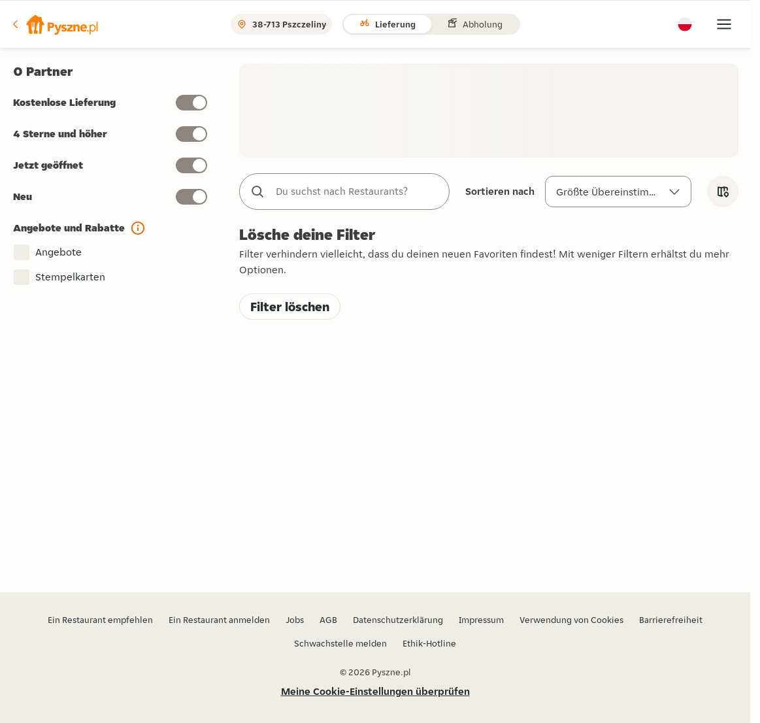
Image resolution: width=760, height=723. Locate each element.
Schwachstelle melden (340, 643)
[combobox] (357, 191)
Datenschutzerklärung (398, 620)
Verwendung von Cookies (571, 620)
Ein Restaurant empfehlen (100, 620)
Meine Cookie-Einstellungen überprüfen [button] (375, 691)
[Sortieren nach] (618, 191)
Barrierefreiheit (670, 620)
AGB (328, 620)
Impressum (481, 620)
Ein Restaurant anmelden (219, 620)
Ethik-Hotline (429, 643)
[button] (54, 24)
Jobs (295, 620)
